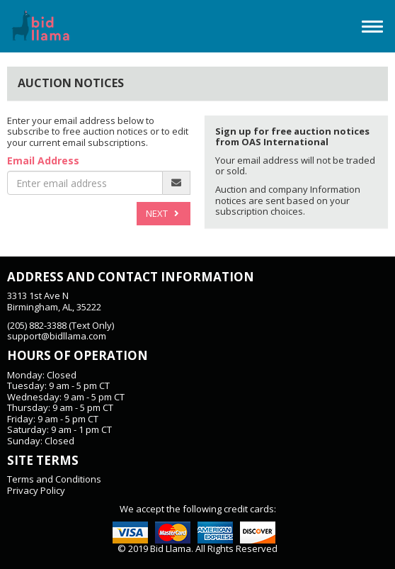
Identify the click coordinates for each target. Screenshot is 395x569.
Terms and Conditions (54, 479)
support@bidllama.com (56, 335)
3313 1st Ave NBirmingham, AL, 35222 (54, 301)
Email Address (43, 161)
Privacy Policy (36, 490)
